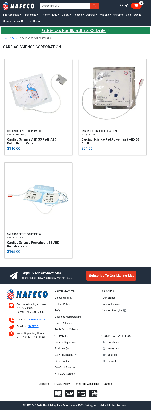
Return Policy (62, 304)
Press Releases (63, 323)
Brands (137, 14)
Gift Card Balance (65, 367)
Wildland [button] (104, 14)
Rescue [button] (78, 14)
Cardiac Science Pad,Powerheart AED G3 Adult (110, 141)
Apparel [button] (90, 14)
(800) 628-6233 (36, 319)
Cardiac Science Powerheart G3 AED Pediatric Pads (33, 244)
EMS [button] (54, 14)
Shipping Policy (63, 297)
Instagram (113, 348)
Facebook (113, 342)
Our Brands (109, 297)
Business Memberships (68, 316)
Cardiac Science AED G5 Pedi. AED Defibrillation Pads (31, 141)
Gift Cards (34, 21)
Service (7, 21)
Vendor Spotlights (114, 310)
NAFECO (33, 326)
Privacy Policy (62, 384)
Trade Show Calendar (67, 329)
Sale (128, 14)
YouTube (113, 354)
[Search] (94, 6)
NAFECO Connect (65, 373)
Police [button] (44, 14)
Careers (107, 384)
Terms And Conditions (86, 384)
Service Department (66, 342)
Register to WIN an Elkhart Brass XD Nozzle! (76, 30)
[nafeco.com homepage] (19, 5)
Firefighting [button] (30, 14)
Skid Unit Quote (63, 348)
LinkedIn (112, 361)
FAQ (57, 310)
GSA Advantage (66, 354)
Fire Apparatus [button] (11, 14)
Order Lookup (62, 361)
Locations (44, 384)
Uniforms (118, 14)
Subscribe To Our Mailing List (111, 275)
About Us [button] (19, 21)
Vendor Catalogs (112, 304)
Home (6, 38)
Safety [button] (65, 14)
